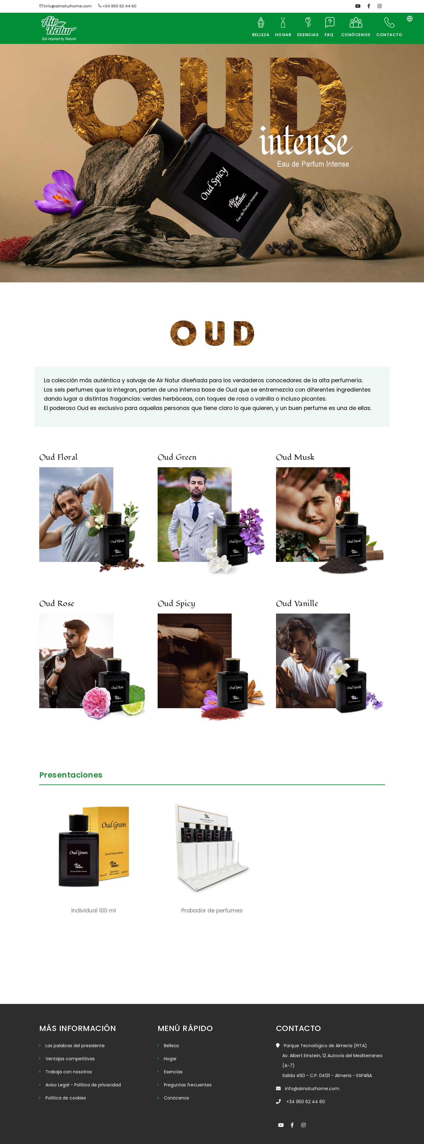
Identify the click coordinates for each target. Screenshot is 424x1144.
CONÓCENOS (353, 34)
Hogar (170, 1059)
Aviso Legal (57, 1085)
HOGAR (274, 34)
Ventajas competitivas (70, 1059)
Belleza (171, 1046)
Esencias (173, 1072)
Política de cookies (65, 1098)
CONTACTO (388, 34)
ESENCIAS (301, 34)
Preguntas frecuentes (188, 1085)
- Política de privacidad (95, 1085)
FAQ (326, 34)
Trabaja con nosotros (68, 1072)
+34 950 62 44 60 (117, 6)
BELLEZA (248, 34)
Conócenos (176, 1098)
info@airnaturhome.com (65, 6)
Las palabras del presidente (75, 1046)
